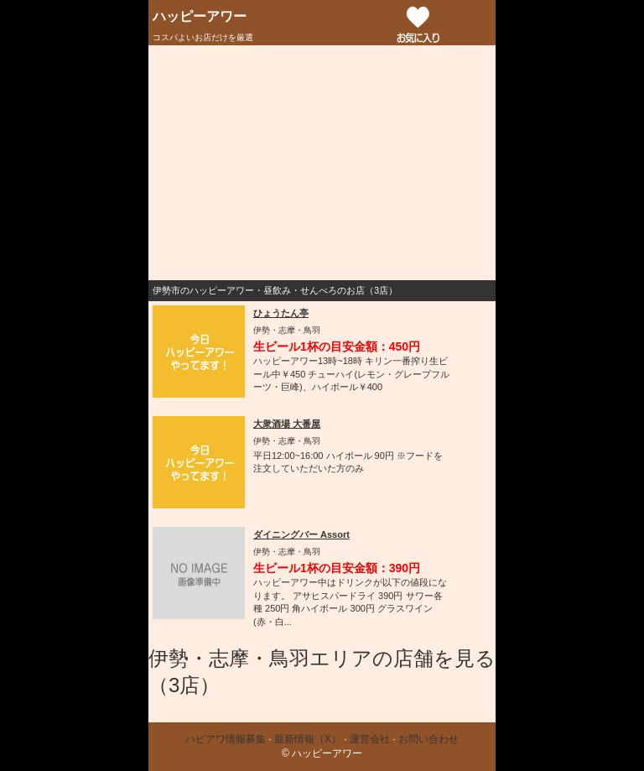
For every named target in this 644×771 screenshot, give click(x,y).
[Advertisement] (322, 162)
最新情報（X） (307, 739)
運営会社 (370, 739)
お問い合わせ (428, 739)
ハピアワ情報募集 (225, 739)
